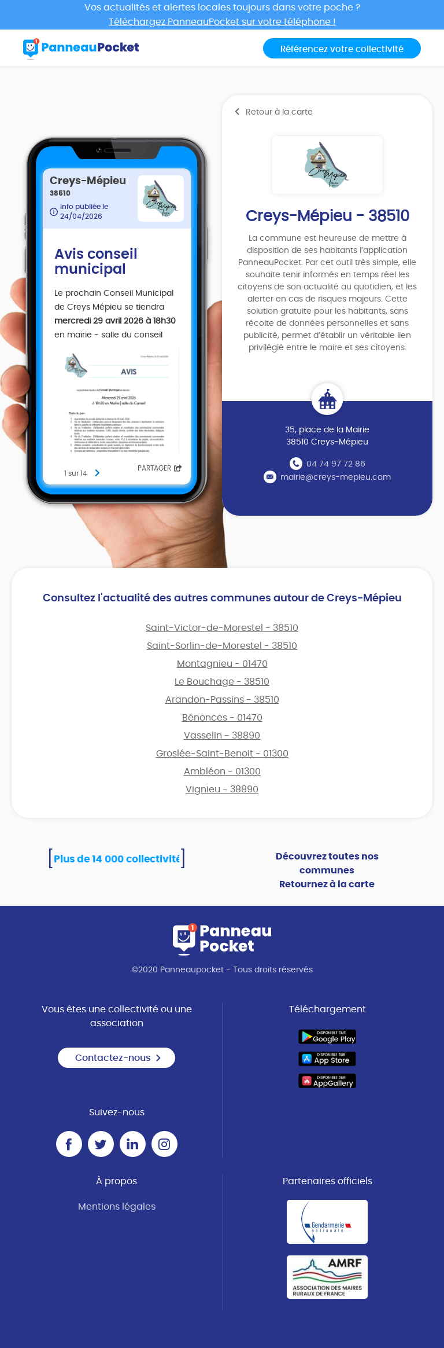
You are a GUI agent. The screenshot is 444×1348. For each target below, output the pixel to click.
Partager (160, 468)
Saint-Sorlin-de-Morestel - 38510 (222, 646)
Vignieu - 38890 (222, 789)
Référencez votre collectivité (342, 49)
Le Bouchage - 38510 (222, 681)
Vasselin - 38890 (222, 735)
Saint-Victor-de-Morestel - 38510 (222, 628)
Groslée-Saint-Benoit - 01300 (222, 753)
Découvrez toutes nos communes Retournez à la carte (327, 870)
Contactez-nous (118, 1058)
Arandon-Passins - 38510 (222, 699)
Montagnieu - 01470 (222, 664)
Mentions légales (117, 1206)
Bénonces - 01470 (222, 717)
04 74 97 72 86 (335, 464)
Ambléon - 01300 (222, 771)
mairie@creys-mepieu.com (335, 477)
